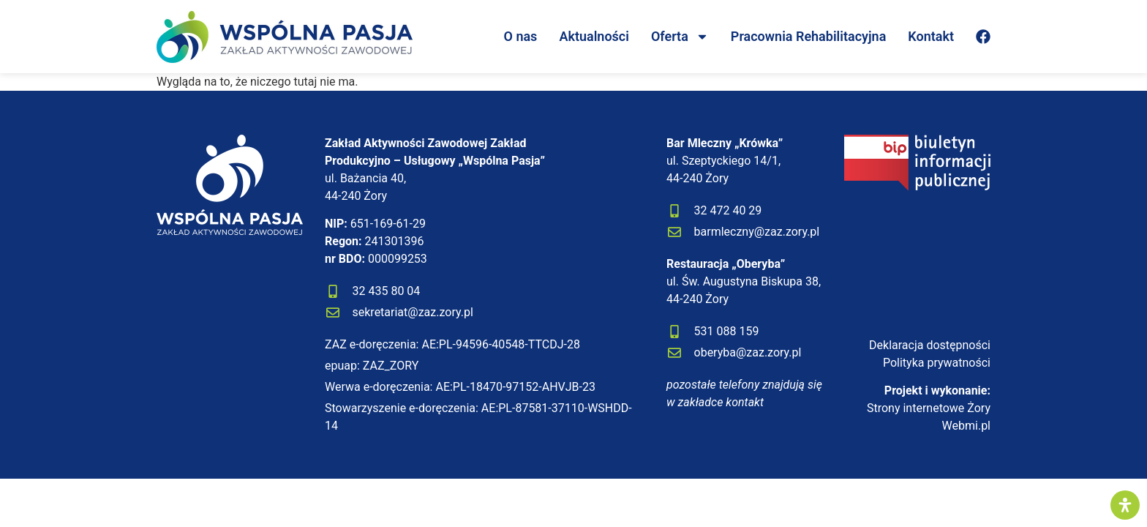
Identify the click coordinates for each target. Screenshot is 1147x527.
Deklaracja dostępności (929, 345)
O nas (521, 36)
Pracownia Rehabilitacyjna (808, 36)
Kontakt (931, 36)
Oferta (680, 36)
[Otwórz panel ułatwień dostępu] (1125, 505)
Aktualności (594, 36)
